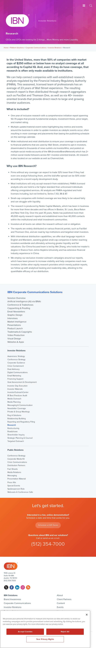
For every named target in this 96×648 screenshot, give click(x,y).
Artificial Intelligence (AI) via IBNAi (24, 301)
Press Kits (11, 482)
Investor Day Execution (17, 386)
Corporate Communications (36, 48)
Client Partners (64, 599)
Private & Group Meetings (18, 412)
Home (6, 48)
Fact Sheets (12, 469)
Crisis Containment (15, 366)
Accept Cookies (25, 632)
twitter (6, 587)
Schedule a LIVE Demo (48, 525)
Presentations (14, 325)
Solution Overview (16, 298)
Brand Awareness (12, 599)
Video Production (16, 335)
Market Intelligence (16, 321)
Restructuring (13, 428)
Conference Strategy (16, 360)
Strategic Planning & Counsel (20, 438)
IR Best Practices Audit (17, 396)
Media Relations (14, 472)
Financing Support (15, 379)
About (60, 595)
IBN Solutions (11, 595)
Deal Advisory (13, 369)
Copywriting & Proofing (18, 308)
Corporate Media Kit (16, 459)
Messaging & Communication (20, 405)
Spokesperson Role (16, 489)
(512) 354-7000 (48, 544)
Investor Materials (15, 389)
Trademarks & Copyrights (19, 331)
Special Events (13, 486)
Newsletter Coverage (16, 409)
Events (60, 607)
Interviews (12, 318)
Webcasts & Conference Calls (20, 492)
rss (28, 587)
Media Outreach (14, 399)
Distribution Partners (16, 465)
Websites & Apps (15, 342)
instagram (22, 587)
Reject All (65, 632)
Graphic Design (14, 315)
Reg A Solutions (14, 415)
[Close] (87, 615)
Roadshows (12, 432)
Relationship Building (16, 419)
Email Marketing (14, 376)
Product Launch (15, 328)
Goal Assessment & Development (22, 382)
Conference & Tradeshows (20, 304)
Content (61, 603)
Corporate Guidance (16, 363)
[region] (45, 629)
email (56, 538)
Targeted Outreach (15, 441)
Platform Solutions (17, 48)
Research (11, 425)
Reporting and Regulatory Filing (21, 422)
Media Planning (14, 402)
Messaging (12, 476)
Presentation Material (16, 479)
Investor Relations (55, 48)
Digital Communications (17, 373)
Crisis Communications (17, 462)
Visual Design (14, 338)
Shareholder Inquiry (16, 435)
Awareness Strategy (16, 356)
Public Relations (15, 450)
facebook (12, 587)
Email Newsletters (16, 311)
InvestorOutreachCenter (17, 392)
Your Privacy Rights (45, 639)
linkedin (17, 587)
